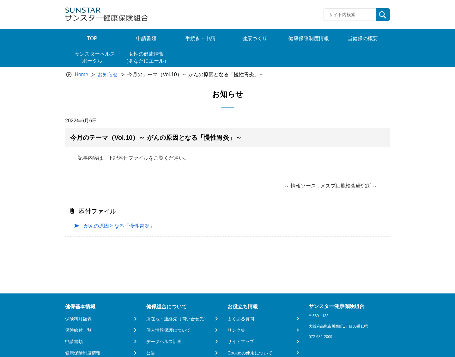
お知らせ (108, 74)
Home (81, 74)
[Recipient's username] (350, 14)
